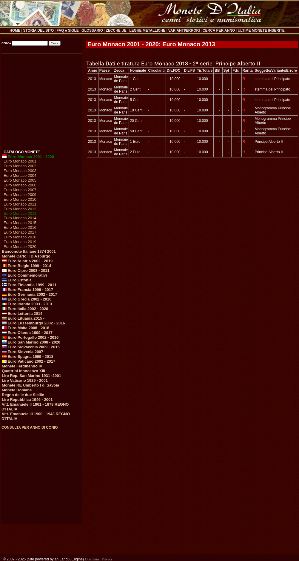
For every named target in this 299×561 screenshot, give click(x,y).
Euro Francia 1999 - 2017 (27, 289)
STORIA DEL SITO (38, 30)
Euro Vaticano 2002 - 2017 (28, 361)
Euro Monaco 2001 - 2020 (28, 156)
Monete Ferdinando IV (22, 366)
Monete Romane (17, 390)
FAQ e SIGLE (68, 30)
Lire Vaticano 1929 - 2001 (25, 380)
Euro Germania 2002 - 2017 (29, 294)
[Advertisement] (41, 96)
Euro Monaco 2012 (20, 209)
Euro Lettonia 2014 (22, 313)
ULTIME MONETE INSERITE (261, 30)
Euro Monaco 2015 (20, 222)
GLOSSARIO (92, 30)
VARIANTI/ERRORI (184, 30)
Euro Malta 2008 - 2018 (25, 328)
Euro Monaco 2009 (20, 194)
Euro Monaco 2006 (20, 185)
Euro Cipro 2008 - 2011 (26, 270)
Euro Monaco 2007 (20, 190)
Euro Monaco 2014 (20, 218)
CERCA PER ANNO (219, 30)
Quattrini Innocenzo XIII (23, 371)
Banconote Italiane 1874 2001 (29, 251)
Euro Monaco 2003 (20, 170)
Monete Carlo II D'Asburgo (26, 256)
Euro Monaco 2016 (20, 227)
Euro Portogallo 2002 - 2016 (30, 337)
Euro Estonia (17, 280)
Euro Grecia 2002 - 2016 (26, 299)
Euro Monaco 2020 (20, 246)
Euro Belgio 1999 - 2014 (26, 265)
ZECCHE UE (116, 30)
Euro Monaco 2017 (20, 232)
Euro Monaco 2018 (20, 237)
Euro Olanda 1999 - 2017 (27, 332)
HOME (15, 30)
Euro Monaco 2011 (20, 204)
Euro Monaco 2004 (20, 175)
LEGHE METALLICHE (147, 30)
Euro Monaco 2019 (20, 242)
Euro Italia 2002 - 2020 (25, 308)
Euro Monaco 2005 (20, 180)
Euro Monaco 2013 (20, 213)
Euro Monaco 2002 (20, 166)
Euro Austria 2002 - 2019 (27, 261)
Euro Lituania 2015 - (23, 318)
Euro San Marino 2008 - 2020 (31, 342)
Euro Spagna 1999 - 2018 (27, 356)
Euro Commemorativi (24, 275)
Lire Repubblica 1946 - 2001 (27, 399)
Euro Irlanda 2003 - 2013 (27, 304)
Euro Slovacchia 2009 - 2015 (31, 347)
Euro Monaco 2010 (20, 199)
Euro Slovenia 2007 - (24, 352)
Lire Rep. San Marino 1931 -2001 (31, 375)
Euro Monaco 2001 (20, 161)
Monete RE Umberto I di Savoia (30, 385)
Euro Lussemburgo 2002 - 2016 (33, 323)
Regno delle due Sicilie (23, 395)
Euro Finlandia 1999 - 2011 (29, 285)
